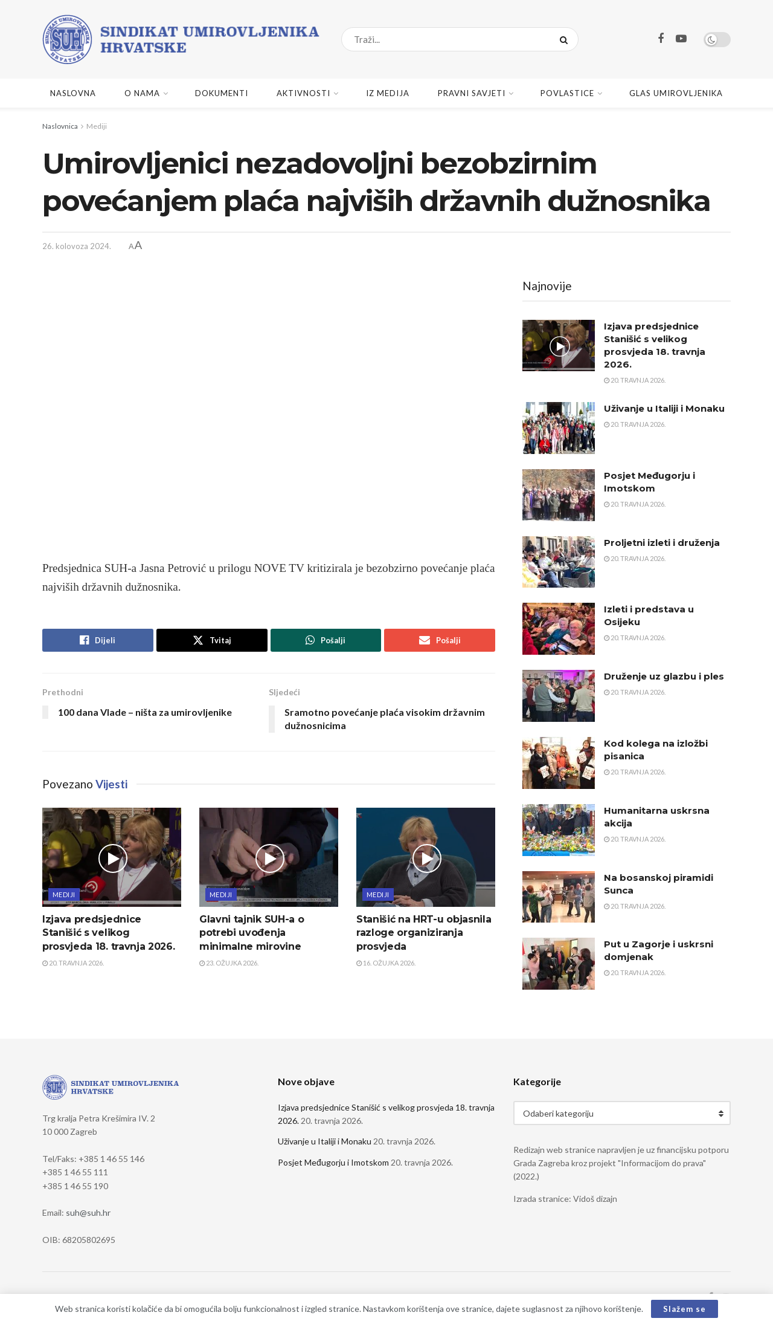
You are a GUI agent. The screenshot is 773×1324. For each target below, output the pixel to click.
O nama (142, 93)
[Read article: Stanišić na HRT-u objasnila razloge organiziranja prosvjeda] (425, 857)
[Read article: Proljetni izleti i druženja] (558, 562)
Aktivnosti (303, 93)
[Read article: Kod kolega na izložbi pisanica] (558, 763)
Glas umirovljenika (676, 93)
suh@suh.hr (88, 1212)
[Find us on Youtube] (681, 39)
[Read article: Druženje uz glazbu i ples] (558, 696)
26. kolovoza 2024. (76, 246)
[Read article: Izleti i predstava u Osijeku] (558, 629)
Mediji (96, 126)
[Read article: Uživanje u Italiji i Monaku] (558, 428)
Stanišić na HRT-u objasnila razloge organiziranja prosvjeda (423, 932)
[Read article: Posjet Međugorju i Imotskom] (558, 495)
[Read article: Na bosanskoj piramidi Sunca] (558, 897)
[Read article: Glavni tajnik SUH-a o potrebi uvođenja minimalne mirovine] (268, 857)
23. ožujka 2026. (228, 963)
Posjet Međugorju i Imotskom (333, 1162)
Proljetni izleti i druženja (662, 542)
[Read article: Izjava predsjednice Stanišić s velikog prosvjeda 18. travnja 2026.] (111, 857)
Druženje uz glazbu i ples (664, 676)
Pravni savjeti (471, 93)
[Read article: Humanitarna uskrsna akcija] (558, 830)
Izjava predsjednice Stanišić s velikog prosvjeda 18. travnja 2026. (108, 932)
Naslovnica (60, 126)
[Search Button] (566, 39)
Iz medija (387, 93)
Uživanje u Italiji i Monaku (664, 408)
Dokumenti (221, 93)
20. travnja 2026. (73, 963)
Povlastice (567, 93)
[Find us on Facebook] (661, 39)
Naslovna (73, 93)
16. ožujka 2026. (385, 963)
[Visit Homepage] (181, 39)
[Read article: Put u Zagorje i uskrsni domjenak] (558, 964)
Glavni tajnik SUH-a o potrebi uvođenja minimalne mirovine (251, 932)
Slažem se (684, 1309)
